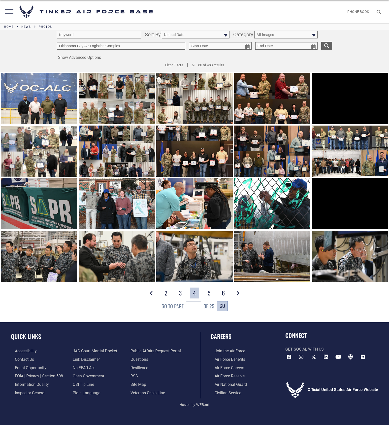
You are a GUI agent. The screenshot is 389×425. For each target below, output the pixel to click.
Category (243, 34)
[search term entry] (99, 34)
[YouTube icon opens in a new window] (338, 357)
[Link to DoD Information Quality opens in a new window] (28, 384)
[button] (8, 12)
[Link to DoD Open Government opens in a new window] (87, 375)
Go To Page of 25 (188, 306)
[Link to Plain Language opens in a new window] (85, 392)
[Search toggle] (379, 11)
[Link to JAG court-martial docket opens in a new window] (93, 351)
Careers (221, 336)
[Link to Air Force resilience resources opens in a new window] (140, 367)
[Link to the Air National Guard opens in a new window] (227, 384)
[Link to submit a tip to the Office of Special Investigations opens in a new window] (82, 384)
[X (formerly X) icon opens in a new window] (313, 357)
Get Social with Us (304, 349)
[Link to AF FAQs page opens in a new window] (140, 359)
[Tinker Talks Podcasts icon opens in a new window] (350, 357)
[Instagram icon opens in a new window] (301, 357)
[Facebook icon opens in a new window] (289, 357)
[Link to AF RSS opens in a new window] (135, 375)
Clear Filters (174, 65)
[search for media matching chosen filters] (326, 45)
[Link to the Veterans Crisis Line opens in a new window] (149, 392)
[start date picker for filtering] (220, 46)
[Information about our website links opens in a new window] (84, 359)
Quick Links (26, 336)
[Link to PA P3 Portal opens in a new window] (157, 351)
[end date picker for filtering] (286, 46)
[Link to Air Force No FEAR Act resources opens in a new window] (82, 367)
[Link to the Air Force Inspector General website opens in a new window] (26, 392)
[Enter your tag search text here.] (121, 46)
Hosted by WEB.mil (195, 404)
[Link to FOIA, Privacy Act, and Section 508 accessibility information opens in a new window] (35, 375)
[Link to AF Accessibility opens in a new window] (22, 351)
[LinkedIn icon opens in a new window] (326, 357)
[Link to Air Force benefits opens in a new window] (226, 359)
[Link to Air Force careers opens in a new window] (225, 367)
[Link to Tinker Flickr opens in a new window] (363, 357)
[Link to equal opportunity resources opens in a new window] (26, 367)
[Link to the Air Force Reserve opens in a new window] (226, 375)
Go (222, 305)
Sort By (153, 34)
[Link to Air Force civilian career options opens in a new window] (224, 392)
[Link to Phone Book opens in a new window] (358, 11)
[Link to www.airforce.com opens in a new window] (226, 351)
